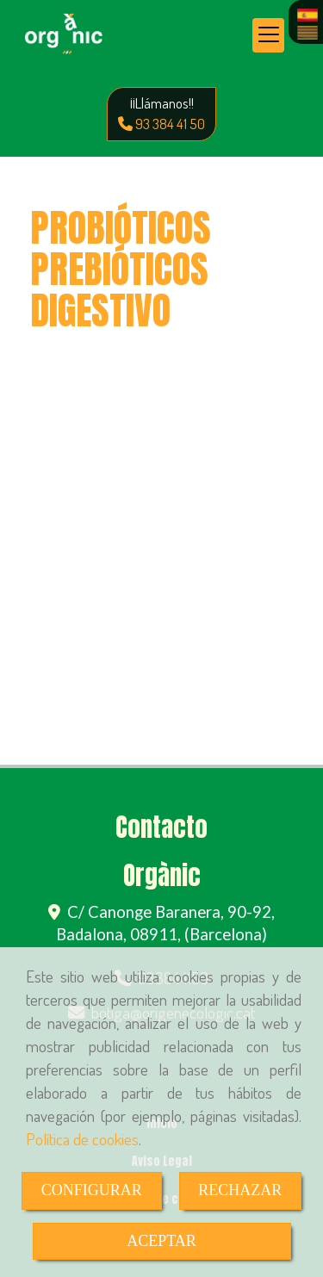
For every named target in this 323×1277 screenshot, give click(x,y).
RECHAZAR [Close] (240, 1190)
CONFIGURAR (91, 1190)
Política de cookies (82, 1139)
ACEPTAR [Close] (161, 1240)
